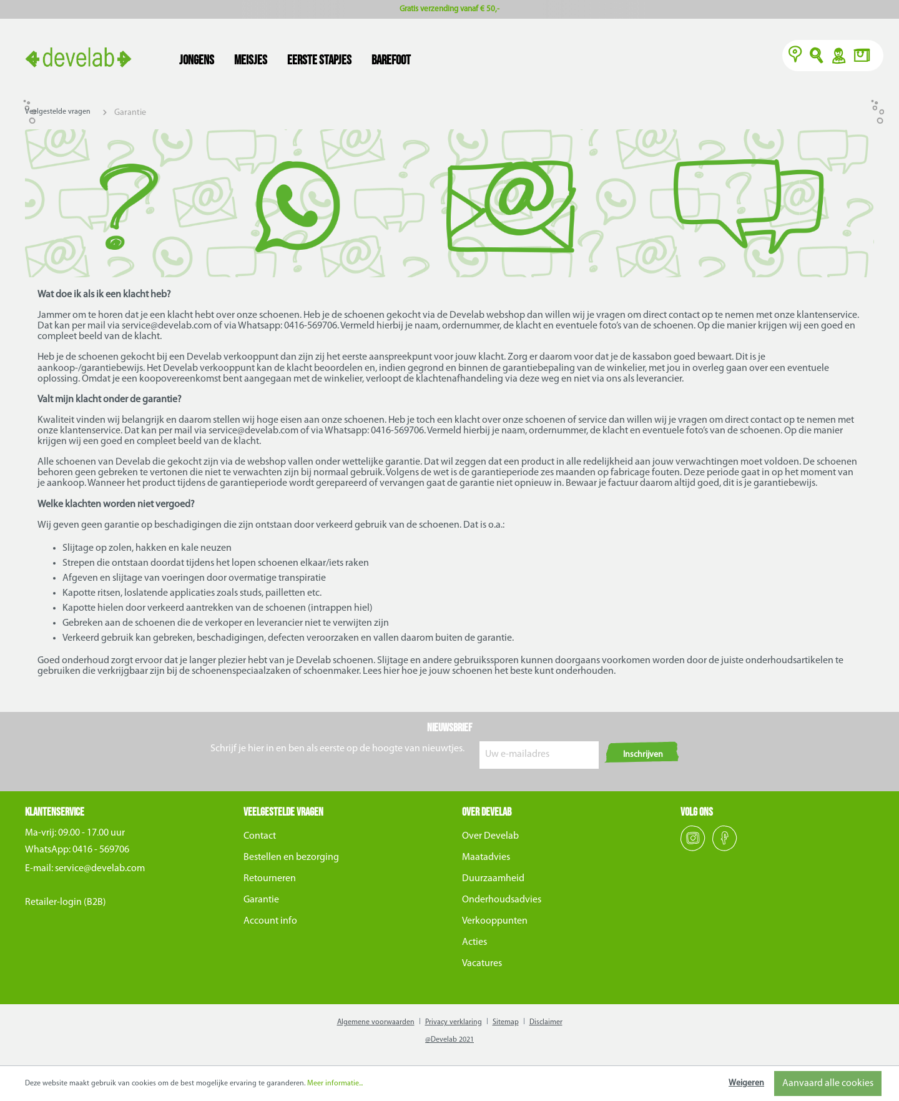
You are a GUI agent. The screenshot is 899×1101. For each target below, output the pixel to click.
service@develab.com (100, 869)
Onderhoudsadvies (501, 900)
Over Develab (490, 836)
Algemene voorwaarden (376, 1022)
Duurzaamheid (493, 879)
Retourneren (269, 879)
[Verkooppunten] (795, 56)
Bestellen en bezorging (291, 857)
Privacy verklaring (453, 1022)
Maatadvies (486, 857)
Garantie (261, 900)
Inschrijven (643, 754)
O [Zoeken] (817, 56)
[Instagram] (693, 849)
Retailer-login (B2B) (65, 902)
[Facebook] (724, 849)
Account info (270, 921)
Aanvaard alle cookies (827, 1084)
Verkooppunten (495, 921)
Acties (474, 942)
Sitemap (506, 1022)
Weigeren (746, 1083)
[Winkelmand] (865, 56)
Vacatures (482, 964)
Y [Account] (838, 56)
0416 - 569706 (100, 850)
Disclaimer (545, 1022)
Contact (259, 836)
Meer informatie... (335, 1083)
